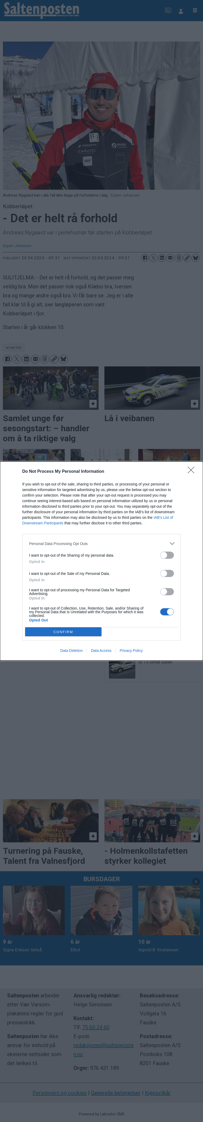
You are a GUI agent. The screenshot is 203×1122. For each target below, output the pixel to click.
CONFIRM (63, 632)
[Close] (193, 472)
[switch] (167, 555)
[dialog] (101, 561)
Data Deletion (71, 650)
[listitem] (101, 543)
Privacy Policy (131, 650)
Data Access (101, 650)
